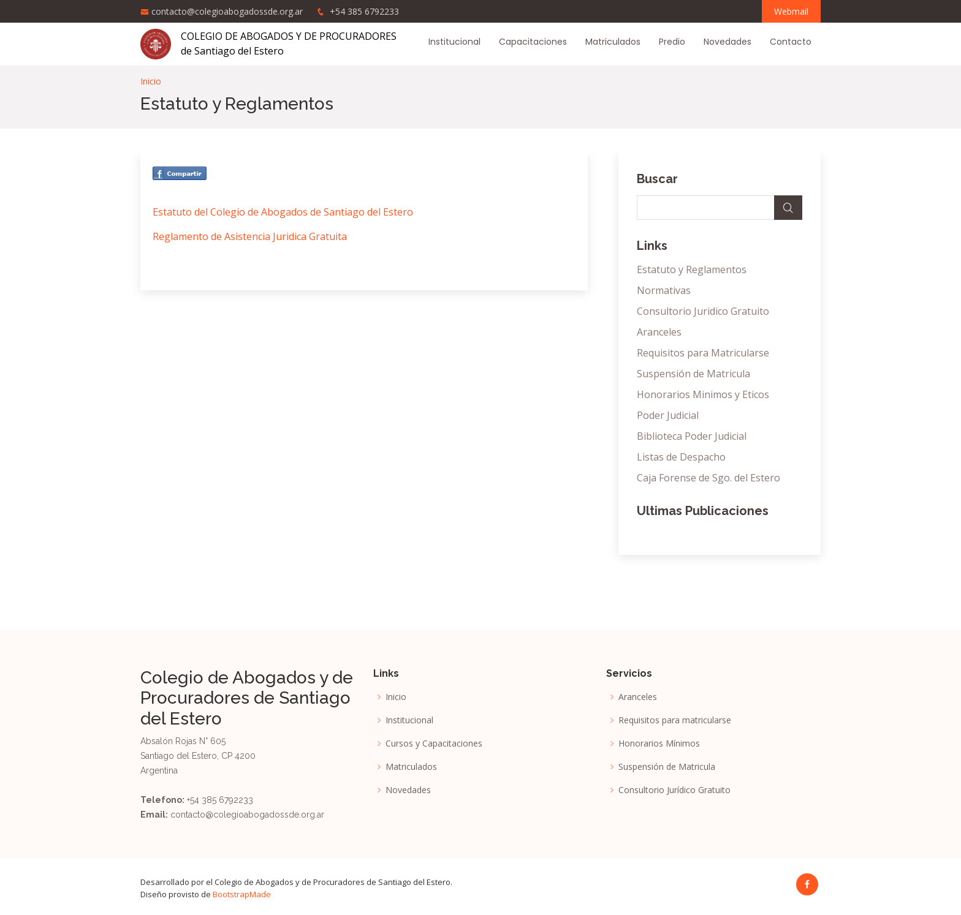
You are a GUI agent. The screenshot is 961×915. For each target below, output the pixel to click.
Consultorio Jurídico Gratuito (674, 790)
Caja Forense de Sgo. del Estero (708, 477)
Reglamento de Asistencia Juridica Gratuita (250, 236)
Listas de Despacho (681, 457)
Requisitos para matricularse (674, 720)
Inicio (150, 81)
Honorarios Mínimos (659, 743)
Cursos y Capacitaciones (434, 743)
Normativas (664, 290)
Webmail (791, 11)
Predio (672, 42)
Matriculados (612, 42)
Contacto (790, 42)
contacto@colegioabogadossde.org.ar (227, 11)
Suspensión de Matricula (693, 373)
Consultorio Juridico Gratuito (703, 311)
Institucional (454, 42)
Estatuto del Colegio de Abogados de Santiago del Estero (283, 212)
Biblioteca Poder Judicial (691, 436)
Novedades (727, 42)
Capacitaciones (533, 42)
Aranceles (659, 332)
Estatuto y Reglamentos (691, 269)
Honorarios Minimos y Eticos (703, 394)
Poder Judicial (668, 415)
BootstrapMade (242, 894)
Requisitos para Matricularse (703, 353)
